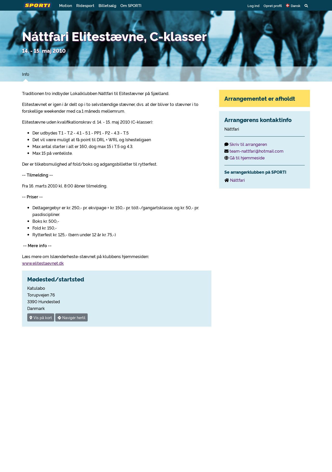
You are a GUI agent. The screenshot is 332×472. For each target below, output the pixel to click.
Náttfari (237, 180)
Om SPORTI (130, 5)
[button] (293, 5)
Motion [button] (65, 5)
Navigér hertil (71, 317)
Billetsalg (107, 5)
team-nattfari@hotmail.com (256, 151)
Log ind (253, 5)
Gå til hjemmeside (247, 157)
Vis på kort (41, 317)
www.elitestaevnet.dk (43, 263)
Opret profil (273, 5)
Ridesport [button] (85, 5)
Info (25, 74)
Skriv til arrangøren (248, 144)
